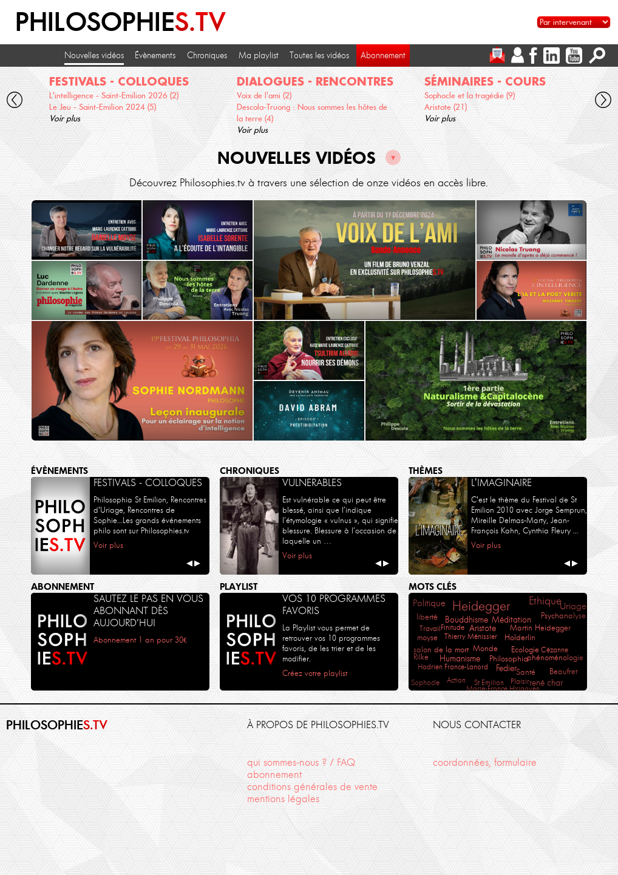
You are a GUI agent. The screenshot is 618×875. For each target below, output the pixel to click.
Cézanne (554, 649)
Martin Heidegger (540, 627)
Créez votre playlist (314, 673)
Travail (430, 628)
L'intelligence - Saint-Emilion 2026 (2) (113, 95)
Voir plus (64, 118)
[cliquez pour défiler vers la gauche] (15, 101)
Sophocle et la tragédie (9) (469, 95)
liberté (427, 616)
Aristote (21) (445, 106)
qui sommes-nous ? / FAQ (301, 762)
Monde (485, 648)
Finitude (452, 627)
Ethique (545, 600)
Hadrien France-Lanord (453, 666)
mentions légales (283, 799)
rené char (546, 683)
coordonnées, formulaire (485, 762)
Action (456, 679)
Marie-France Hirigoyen (503, 688)
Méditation (511, 619)
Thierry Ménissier (471, 636)
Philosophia (509, 658)
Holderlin (520, 637)
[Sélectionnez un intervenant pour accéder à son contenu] (574, 22)
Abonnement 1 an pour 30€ (140, 639)
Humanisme (460, 659)
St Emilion (489, 682)
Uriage (573, 606)
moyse (427, 637)
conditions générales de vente (312, 786)
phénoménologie (555, 657)
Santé (526, 672)
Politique (429, 603)
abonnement (274, 774)
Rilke (421, 656)
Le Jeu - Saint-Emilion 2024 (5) (102, 106)
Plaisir (520, 681)
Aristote (482, 628)
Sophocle (425, 682)
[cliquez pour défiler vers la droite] (603, 101)
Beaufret (563, 671)
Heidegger (481, 605)
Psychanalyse (563, 615)
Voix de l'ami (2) (264, 95)
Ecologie (525, 649)
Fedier (506, 668)
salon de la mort (441, 649)
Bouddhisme (467, 620)
